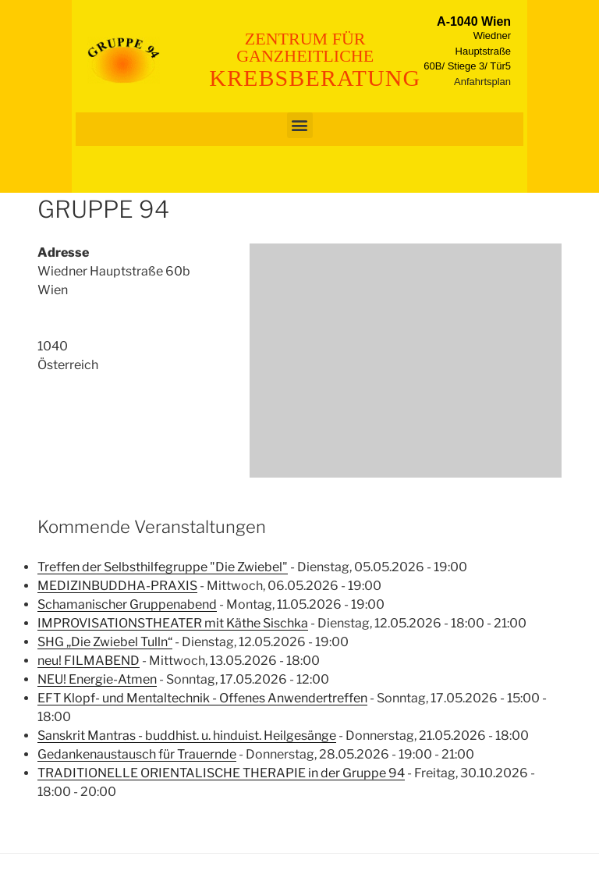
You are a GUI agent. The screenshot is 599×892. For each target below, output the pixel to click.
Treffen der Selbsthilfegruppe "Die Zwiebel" (162, 567)
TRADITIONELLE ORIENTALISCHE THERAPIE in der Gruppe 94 (221, 773)
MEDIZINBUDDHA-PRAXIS (117, 585)
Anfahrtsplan (482, 81)
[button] (300, 125)
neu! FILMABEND (88, 660)
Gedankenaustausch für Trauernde (136, 754)
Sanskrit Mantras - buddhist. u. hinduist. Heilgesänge (186, 735)
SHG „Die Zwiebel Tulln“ (104, 641)
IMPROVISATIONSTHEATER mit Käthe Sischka (172, 623)
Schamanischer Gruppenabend (127, 604)
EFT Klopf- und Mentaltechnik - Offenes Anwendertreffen (202, 698)
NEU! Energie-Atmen (97, 679)
